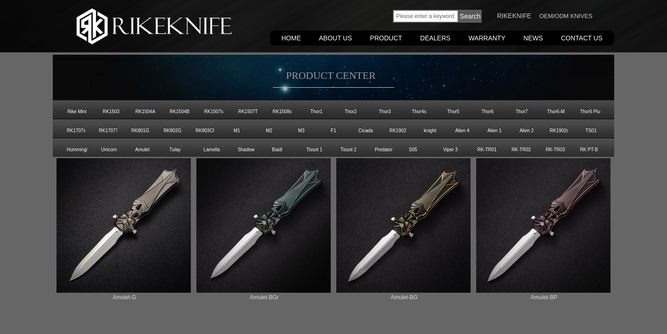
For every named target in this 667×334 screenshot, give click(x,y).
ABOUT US (335, 38)
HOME (291, 38)
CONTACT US (582, 38)
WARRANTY (486, 38)
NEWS (533, 38)
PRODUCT (386, 38)
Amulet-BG (404, 297)
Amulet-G (124, 297)
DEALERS (435, 38)
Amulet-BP (544, 297)
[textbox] (426, 16)
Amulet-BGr (264, 297)
